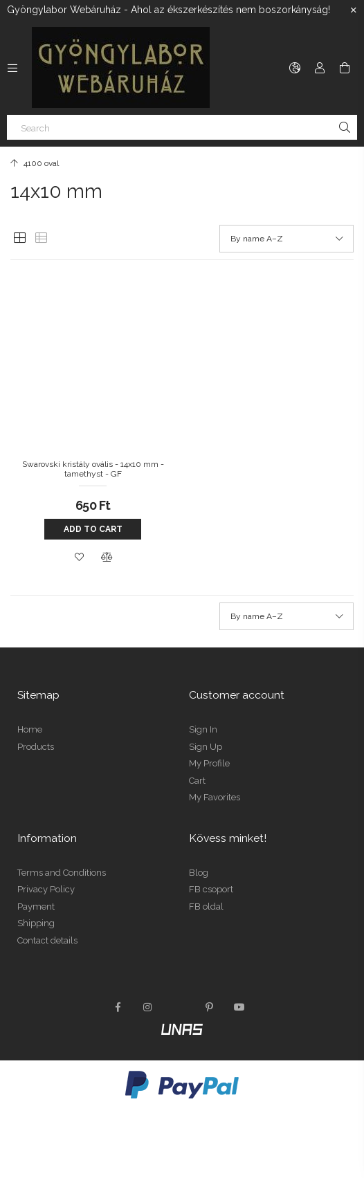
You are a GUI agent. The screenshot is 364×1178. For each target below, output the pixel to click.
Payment (36, 906)
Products (35, 747)
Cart (197, 780)
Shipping (36, 923)
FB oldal (206, 906)
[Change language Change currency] (294, 67)
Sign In (203, 729)
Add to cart (93, 529)
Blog (198, 872)
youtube (239, 1007)
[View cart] (344, 67)
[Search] (182, 127)
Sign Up (205, 747)
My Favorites (214, 797)
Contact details (47, 940)
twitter (178, 1007)
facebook (117, 1007)
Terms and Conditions (61, 872)
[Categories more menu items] (12, 67)
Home (29, 729)
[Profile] (319, 67)
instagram (148, 1007)
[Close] (353, 10)
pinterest (209, 1007)
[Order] (286, 238)
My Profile (209, 763)
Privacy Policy (46, 889)
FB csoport (211, 889)
